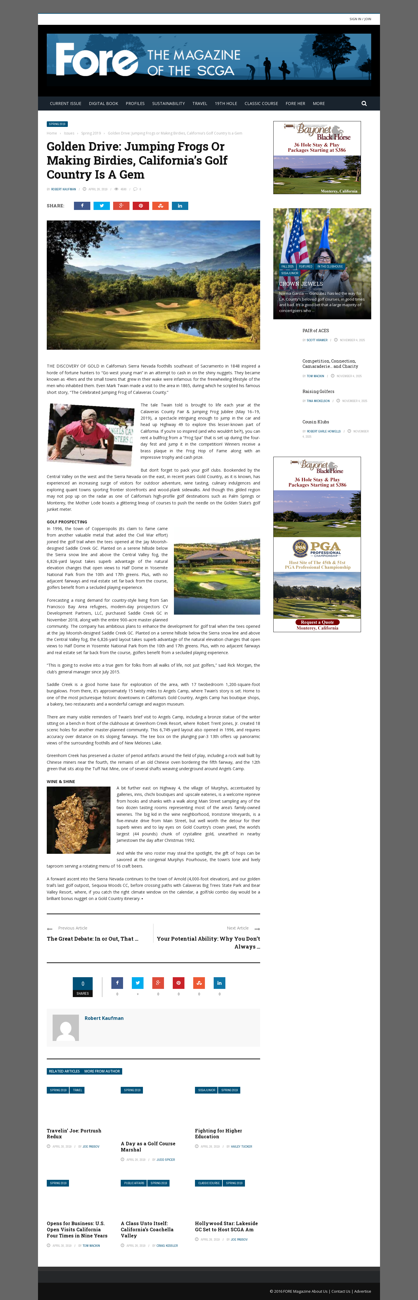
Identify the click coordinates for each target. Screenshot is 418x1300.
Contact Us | (342, 1291)
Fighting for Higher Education (218, 1133)
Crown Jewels (301, 283)
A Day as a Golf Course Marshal (148, 1146)
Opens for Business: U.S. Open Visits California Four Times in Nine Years (77, 1229)
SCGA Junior (206, 1090)
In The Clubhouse (330, 266)
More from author (102, 1071)
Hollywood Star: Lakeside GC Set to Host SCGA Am (226, 1226)
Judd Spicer (166, 1160)
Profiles (135, 103)
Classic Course (261, 103)
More (319, 103)
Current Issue (65, 103)
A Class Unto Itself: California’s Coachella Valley (147, 1229)
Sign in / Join (360, 19)
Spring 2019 (57, 124)
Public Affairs (134, 1183)
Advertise (362, 1291)
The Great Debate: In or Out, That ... (92, 938)
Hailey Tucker (241, 1146)
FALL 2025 (287, 266)
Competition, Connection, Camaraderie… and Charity (330, 363)
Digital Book (103, 103)
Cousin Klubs (316, 422)
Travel (199, 103)
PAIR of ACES (316, 330)
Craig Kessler (167, 1246)
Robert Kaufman (63, 189)
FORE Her (295, 103)
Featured (305, 266)
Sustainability (168, 103)
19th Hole (226, 103)
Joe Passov (91, 1146)
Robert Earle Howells (324, 431)
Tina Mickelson (318, 401)
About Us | (321, 1291)
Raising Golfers (318, 391)
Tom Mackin (91, 1246)
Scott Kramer (317, 340)
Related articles (64, 1071)
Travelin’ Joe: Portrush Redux (74, 1133)
